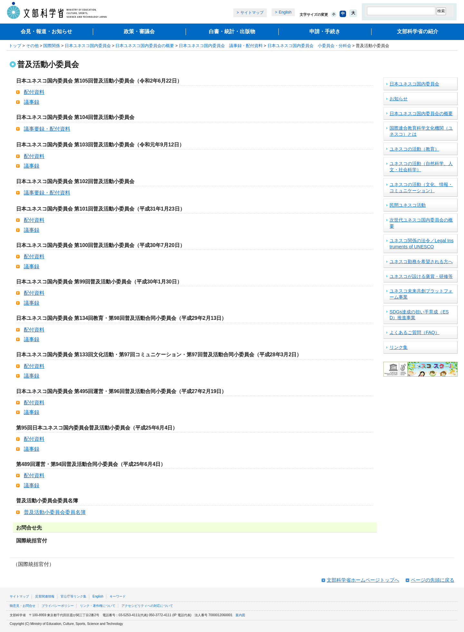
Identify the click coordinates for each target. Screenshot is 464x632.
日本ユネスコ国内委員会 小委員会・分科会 (309, 45)
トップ (15, 45)
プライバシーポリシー (58, 605)
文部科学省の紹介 (417, 31)
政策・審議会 (139, 31)
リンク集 (399, 347)
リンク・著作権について (97, 605)
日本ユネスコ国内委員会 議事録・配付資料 (221, 45)
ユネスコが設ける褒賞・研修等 (421, 276)
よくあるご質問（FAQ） (415, 332)
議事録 (31, 102)
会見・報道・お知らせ (46, 31)
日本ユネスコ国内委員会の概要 (144, 45)
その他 (32, 45)
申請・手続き (324, 31)
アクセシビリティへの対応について (147, 605)
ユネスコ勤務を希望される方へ (421, 261)
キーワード (118, 596)
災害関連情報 (44, 596)
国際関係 (51, 45)
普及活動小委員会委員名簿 (55, 512)
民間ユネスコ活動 (408, 205)
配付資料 (34, 92)
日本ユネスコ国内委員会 (88, 45)
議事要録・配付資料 (47, 129)
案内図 (240, 615)
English (285, 12)
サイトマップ (252, 12)
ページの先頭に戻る (432, 580)
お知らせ (399, 98)
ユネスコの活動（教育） (414, 149)
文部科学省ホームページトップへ (363, 580)
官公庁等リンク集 (73, 596)
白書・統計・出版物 (232, 31)
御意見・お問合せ (22, 605)
